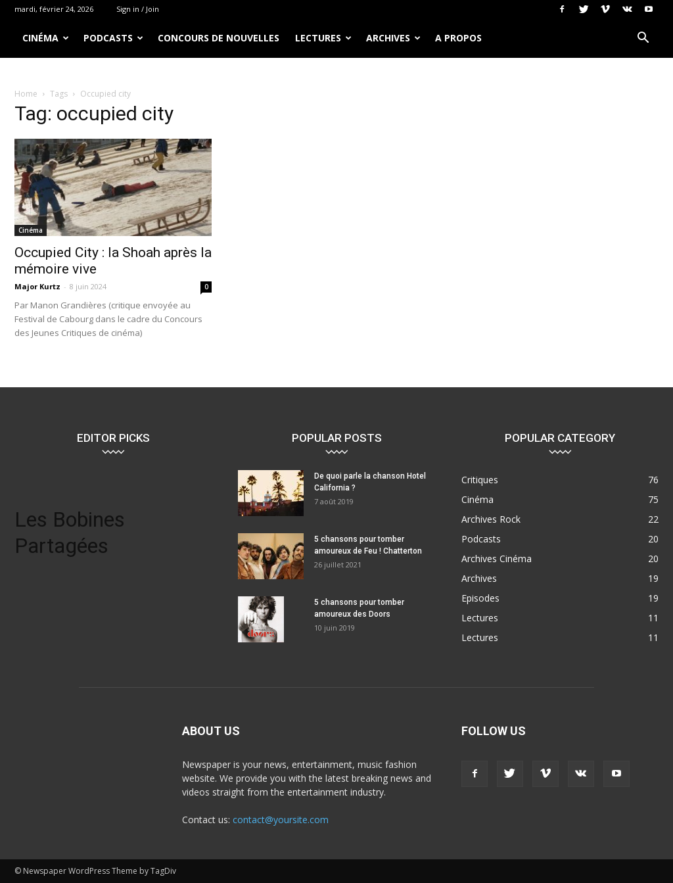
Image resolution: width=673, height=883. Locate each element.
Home (25, 93)
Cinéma (45, 38)
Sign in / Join (137, 9)
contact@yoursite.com (281, 819)
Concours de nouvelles (218, 38)
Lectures (323, 38)
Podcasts (113, 38)
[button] (643, 39)
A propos (458, 38)
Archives (393, 38)
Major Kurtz (37, 286)
